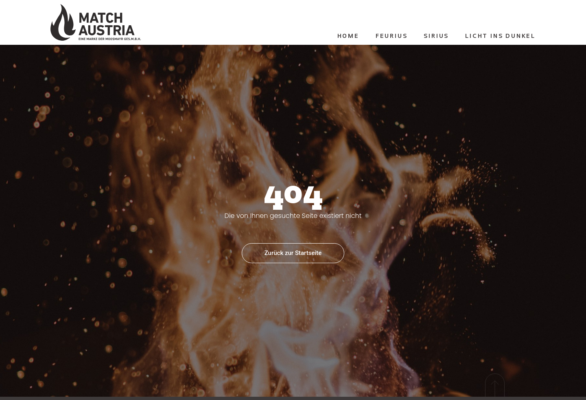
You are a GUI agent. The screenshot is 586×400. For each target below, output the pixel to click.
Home (348, 36)
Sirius (436, 36)
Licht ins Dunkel (500, 36)
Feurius (392, 36)
